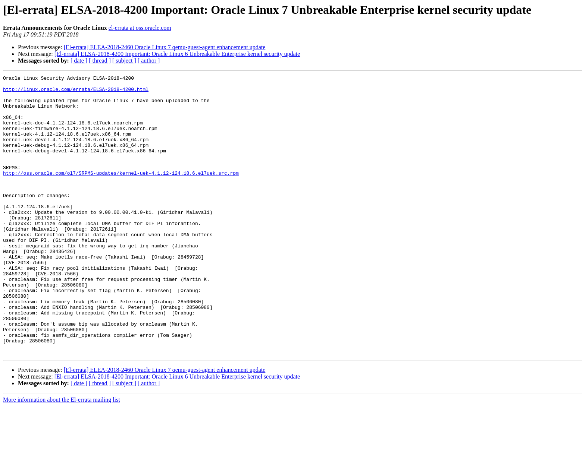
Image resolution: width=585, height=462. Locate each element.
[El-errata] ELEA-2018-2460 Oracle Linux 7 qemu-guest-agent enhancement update (165, 47)
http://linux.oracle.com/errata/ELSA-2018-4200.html (75, 92)
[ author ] (149, 60)
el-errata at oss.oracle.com (140, 28)
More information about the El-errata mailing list (61, 455)
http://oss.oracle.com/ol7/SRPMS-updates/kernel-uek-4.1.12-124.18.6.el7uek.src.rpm (121, 193)
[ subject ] (124, 60)
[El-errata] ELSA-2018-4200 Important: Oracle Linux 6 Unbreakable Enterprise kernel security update (177, 54)
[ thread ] (100, 60)
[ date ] (79, 60)
